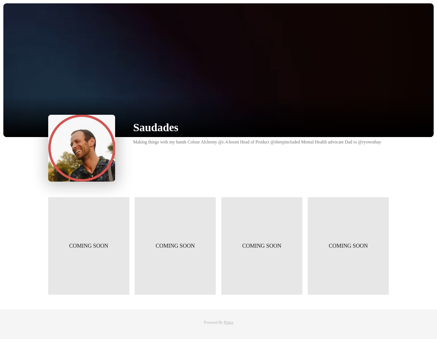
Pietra (228, 322)
